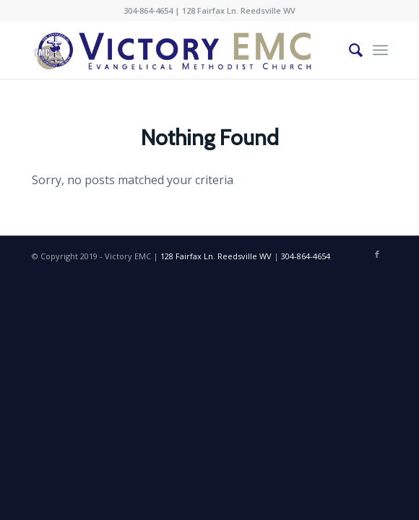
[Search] (348, 50)
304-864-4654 (148, 10)
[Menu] (380, 49)
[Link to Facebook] (377, 254)
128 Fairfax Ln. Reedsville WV (238, 10)
